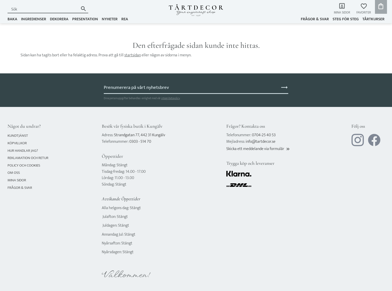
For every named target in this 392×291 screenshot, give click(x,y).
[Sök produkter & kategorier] (43, 9)
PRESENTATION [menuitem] (85, 19)
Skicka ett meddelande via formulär (258, 149)
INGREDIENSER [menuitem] (33, 19)
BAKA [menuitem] (12, 19)
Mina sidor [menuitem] (342, 12)
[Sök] (83, 9)
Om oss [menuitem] (14, 173)
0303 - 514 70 (140, 141)
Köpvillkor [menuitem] (17, 143)
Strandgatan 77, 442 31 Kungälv (139, 135)
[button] (363, 9)
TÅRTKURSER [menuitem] (373, 19)
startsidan (132, 55)
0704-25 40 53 (264, 135)
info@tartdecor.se (260, 141)
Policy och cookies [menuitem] (24, 165)
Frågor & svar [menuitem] (315, 19)
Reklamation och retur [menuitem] (28, 158)
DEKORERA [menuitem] (59, 19)
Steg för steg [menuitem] (346, 19)
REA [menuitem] (124, 19)
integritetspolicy (170, 98)
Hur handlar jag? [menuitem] (23, 151)
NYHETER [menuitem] (110, 19)
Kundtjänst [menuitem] (18, 135)
